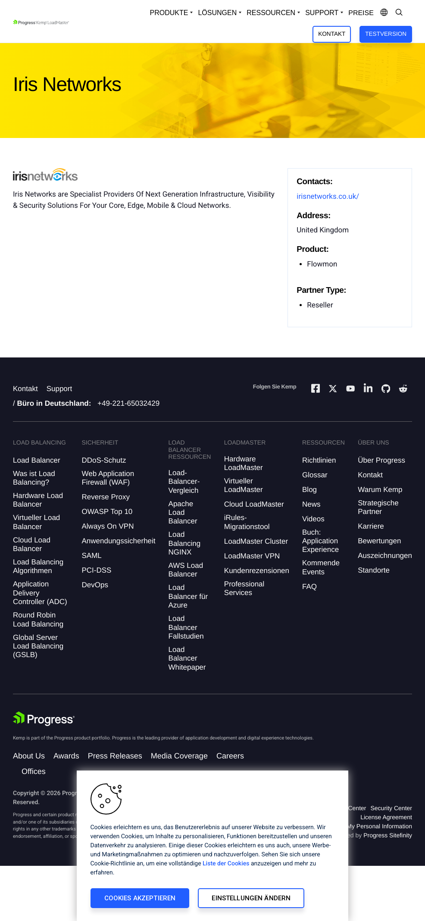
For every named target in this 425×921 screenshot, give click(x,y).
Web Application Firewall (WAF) (107, 478)
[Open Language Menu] (384, 13)
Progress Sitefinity (387, 835)
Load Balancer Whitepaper (187, 658)
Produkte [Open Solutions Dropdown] (169, 12)
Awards (66, 756)
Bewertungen (379, 541)
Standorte (374, 570)
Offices (34, 771)
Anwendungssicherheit (118, 541)
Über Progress (381, 460)
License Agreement (386, 817)
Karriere (371, 526)
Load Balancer (36, 460)
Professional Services (244, 588)
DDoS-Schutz (103, 460)
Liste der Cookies (226, 863)
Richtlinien (319, 460)
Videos (313, 519)
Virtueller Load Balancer (36, 522)
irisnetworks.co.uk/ (328, 196)
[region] (212, 846)
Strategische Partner (378, 507)
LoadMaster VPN (252, 556)
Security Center (391, 808)
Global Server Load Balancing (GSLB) (38, 646)
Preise (361, 13)
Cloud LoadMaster (254, 504)
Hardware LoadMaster (243, 463)
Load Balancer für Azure (188, 596)
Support (59, 389)
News (311, 504)
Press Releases (115, 756)
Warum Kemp (380, 490)
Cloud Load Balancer (31, 544)
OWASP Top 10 (106, 511)
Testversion (385, 34)
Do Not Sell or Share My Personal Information (351, 826)
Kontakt (331, 34)
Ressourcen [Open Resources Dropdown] (271, 12)
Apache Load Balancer (183, 513)
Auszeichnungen (385, 555)
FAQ (309, 587)
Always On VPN (107, 526)
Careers (230, 756)
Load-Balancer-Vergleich (184, 482)
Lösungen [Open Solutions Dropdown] (217, 12)
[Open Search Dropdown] (399, 13)
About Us (29, 756)
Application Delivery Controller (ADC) (40, 593)
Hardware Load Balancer (38, 500)
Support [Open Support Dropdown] (321, 12)
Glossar (315, 475)
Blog (309, 490)
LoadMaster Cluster (256, 541)
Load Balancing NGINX (185, 543)
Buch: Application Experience (320, 541)
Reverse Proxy (105, 497)
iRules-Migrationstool (247, 522)
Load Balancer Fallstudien (186, 627)
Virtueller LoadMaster (243, 485)
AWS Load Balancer (186, 569)
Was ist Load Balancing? (34, 478)
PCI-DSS (96, 570)
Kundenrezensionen (256, 571)
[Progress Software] (44, 718)
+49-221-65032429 (128, 403)
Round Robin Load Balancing (38, 619)
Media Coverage (179, 756)
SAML (91, 555)
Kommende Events (321, 567)
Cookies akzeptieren (140, 898)
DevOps (94, 585)
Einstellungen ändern (251, 898)
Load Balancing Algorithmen (38, 566)
